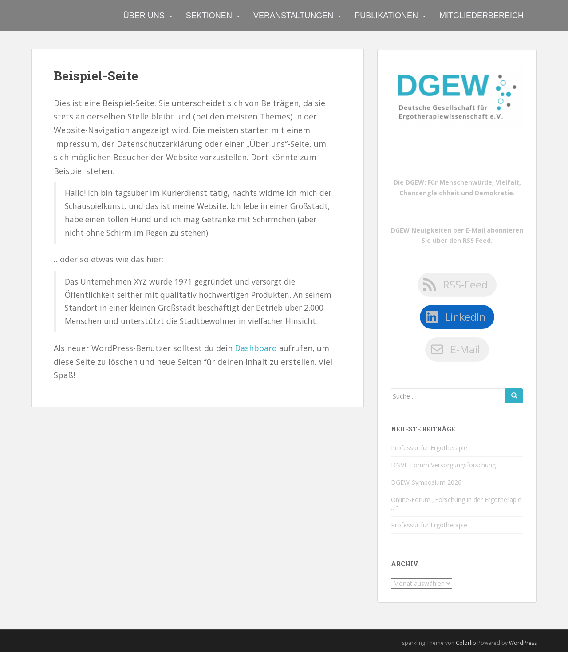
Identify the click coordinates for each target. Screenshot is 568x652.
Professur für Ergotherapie (429, 447)
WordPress (523, 643)
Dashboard (256, 348)
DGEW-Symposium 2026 (426, 482)
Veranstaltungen (293, 15)
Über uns (144, 15)
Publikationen (386, 15)
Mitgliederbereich (481, 15)
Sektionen (209, 15)
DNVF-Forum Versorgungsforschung (443, 465)
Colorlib (466, 643)
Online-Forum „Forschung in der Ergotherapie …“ (456, 503)
